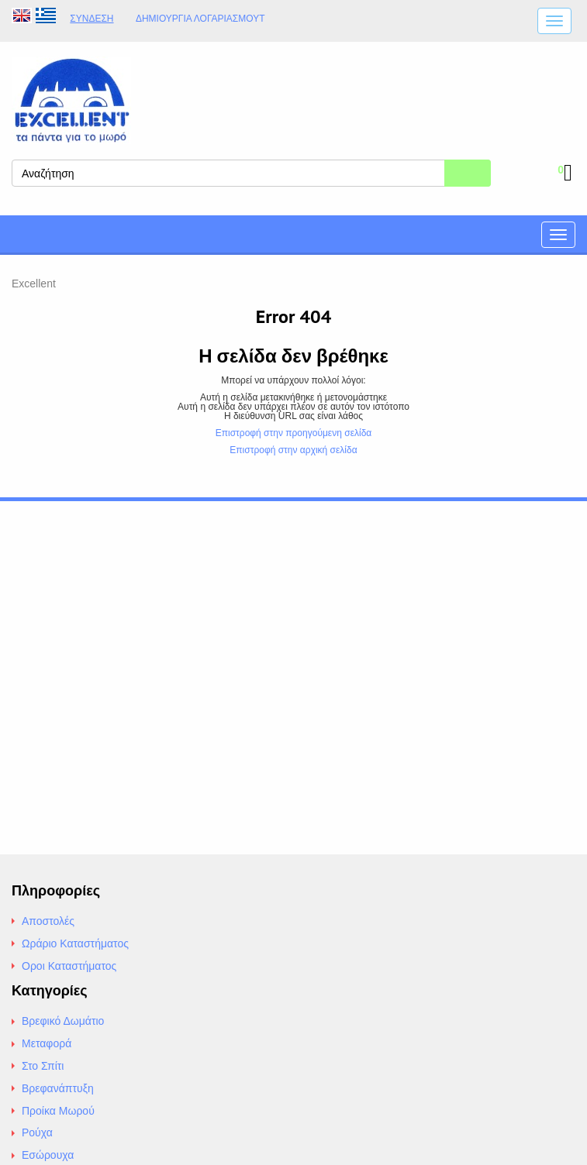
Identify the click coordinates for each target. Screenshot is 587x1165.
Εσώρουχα (48, 1155)
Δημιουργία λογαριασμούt (200, 19)
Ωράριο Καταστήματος (75, 943)
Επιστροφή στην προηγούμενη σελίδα (294, 433)
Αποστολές (48, 921)
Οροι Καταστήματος (69, 966)
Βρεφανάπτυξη (58, 1088)
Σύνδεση (91, 18)
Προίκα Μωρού (58, 1111)
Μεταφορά (46, 1043)
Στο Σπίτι (43, 1066)
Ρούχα (37, 1132)
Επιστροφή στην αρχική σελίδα (293, 450)
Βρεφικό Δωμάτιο (63, 1021)
